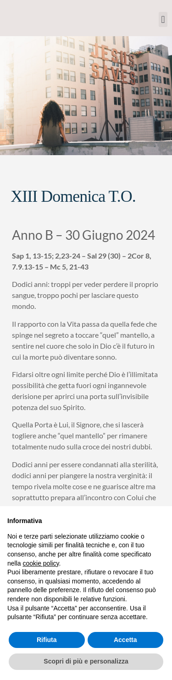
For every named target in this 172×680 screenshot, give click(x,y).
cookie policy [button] (40, 563)
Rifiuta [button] (47, 639)
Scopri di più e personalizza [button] (86, 661)
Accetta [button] (125, 639)
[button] (163, 19)
